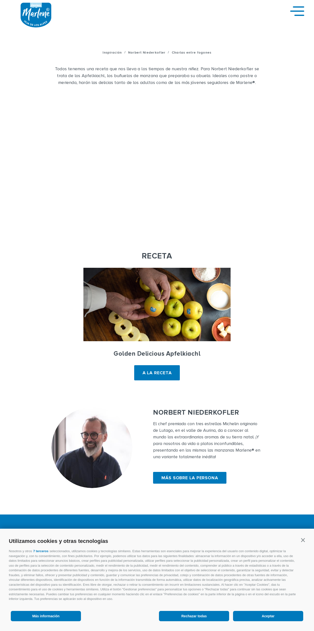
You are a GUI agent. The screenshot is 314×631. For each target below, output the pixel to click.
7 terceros (40, 551)
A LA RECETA (157, 372)
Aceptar (268, 616)
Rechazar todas (194, 616)
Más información (45, 616)
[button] (303, 540)
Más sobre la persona (189, 477)
